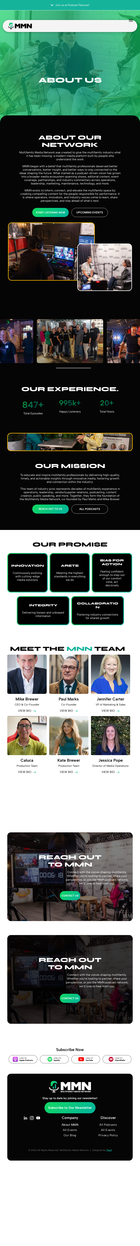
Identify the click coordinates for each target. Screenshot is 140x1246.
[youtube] (38, 1118)
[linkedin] (25, 1118)
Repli (109, 1150)
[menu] (124, 23)
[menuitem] (70, 1124)
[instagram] (32, 1118)
